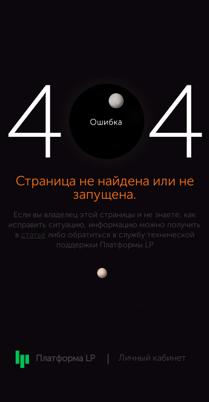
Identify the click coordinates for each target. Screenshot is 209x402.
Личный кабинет (152, 358)
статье (33, 235)
